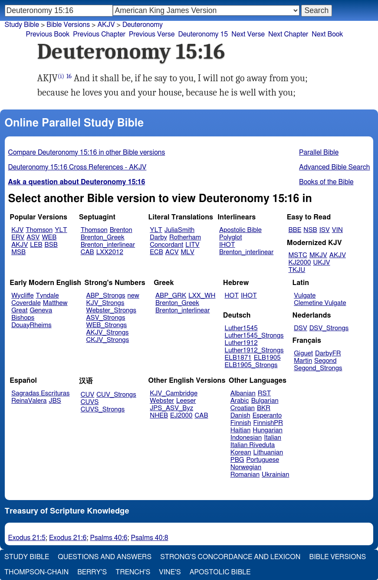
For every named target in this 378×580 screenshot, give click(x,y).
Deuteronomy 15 (203, 34)
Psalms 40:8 (149, 537)
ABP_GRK (170, 295)
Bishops (22, 318)
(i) (61, 76)
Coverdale (26, 303)
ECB (156, 252)
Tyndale (47, 295)
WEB (49, 237)
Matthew (55, 303)
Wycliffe (22, 295)
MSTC (298, 255)
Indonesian (246, 437)
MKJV (318, 255)
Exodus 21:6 (67, 537)
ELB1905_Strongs (251, 365)
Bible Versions (68, 24)
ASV (32, 237)
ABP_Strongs (105, 295)
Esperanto (267, 415)
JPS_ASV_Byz (171, 408)
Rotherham (185, 237)
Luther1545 (241, 328)
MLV (187, 252)
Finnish (240, 423)
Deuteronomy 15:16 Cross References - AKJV (77, 167)
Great (19, 310)
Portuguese (262, 460)
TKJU (297, 270)
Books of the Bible (326, 182)
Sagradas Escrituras (40, 393)
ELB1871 (238, 358)
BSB (51, 245)
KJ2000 (300, 262)
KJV (17, 230)
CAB (87, 252)
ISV (324, 230)
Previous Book (48, 34)
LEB (36, 245)
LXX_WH (201, 295)
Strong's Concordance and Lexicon (230, 556)
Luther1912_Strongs (254, 350)
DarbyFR (328, 353)
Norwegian (245, 467)
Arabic (239, 401)
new (133, 295)
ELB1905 (267, 358)
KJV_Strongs (105, 303)
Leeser (186, 401)
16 (69, 76)
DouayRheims (31, 325)
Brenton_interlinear (108, 245)
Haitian (240, 430)
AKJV (19, 245)
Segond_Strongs (318, 368)
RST (264, 393)
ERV (17, 237)
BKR (263, 408)
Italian (272, 437)
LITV (192, 245)
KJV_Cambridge (173, 393)
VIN (337, 230)
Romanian (245, 474)
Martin (303, 361)
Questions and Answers (104, 556)
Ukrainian (275, 474)
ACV (172, 252)
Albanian (243, 393)
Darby (158, 237)
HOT (232, 295)
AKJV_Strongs (107, 332)
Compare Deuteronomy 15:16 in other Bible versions (86, 152)
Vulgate (305, 295)
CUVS (90, 402)
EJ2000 (181, 415)
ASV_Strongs (105, 318)
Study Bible (22, 24)
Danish (240, 415)
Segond (325, 361)
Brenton (121, 230)
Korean (240, 452)
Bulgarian (265, 401)
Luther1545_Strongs (254, 335)
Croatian (242, 408)
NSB (310, 230)
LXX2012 (109, 252)
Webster (162, 401)
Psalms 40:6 (108, 537)
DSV (300, 328)
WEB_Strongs (106, 325)
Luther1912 (241, 343)
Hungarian (268, 430)
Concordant (166, 245)
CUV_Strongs (116, 394)
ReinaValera (28, 401)
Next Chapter (288, 34)
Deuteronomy (142, 24)
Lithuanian (268, 452)
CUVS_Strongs (103, 409)
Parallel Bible (319, 152)
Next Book (327, 34)
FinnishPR (268, 423)
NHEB (159, 415)
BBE (295, 230)
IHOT (227, 245)
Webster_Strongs (111, 310)
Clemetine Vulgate (320, 303)
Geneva (41, 310)
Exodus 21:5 (27, 537)
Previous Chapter (99, 34)
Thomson (39, 230)
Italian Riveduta (252, 445)
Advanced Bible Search (334, 167)
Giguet (303, 353)
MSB (18, 252)
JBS (55, 401)
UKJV (321, 262)
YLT (61, 230)
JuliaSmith (179, 230)
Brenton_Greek (103, 237)
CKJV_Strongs (107, 340)
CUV (88, 394)
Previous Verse (151, 34)
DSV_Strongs (329, 328)
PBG (237, 460)
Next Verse (248, 34)
